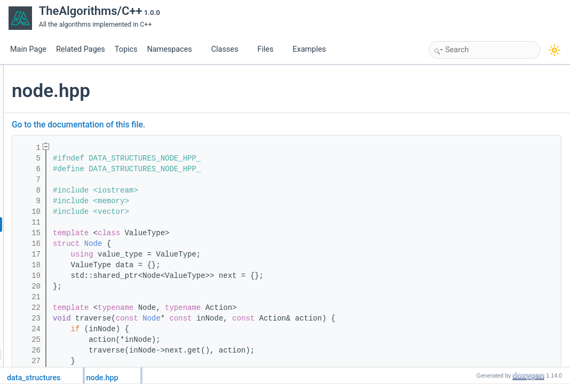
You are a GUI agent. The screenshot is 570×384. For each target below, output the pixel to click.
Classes (229, 49)
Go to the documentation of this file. (205, 125)
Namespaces (173, 49)
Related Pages (80, 49)
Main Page (28, 49)
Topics (126, 49)
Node (220, 243)
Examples (309, 49)
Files (269, 49)
